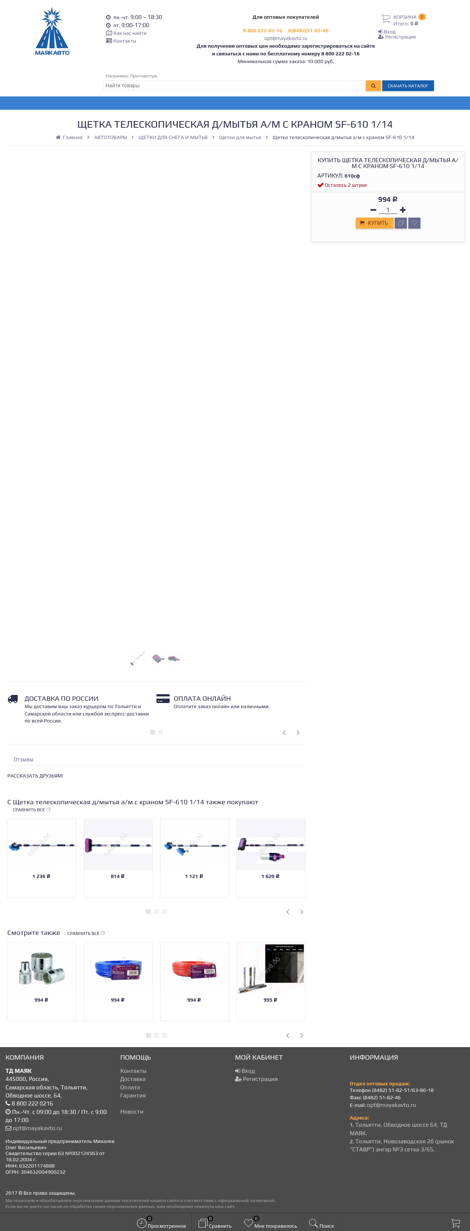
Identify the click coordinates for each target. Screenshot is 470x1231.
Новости (132, 1111)
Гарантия (133, 1095)
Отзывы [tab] (23, 759)
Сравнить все (32, 810)
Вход (386, 31)
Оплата (130, 1087)
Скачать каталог (408, 85)
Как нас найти (130, 33)
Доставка (133, 1078)
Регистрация (397, 37)
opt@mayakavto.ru (285, 38)
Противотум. (144, 76)
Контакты (124, 41)
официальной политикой (246, 1200)
